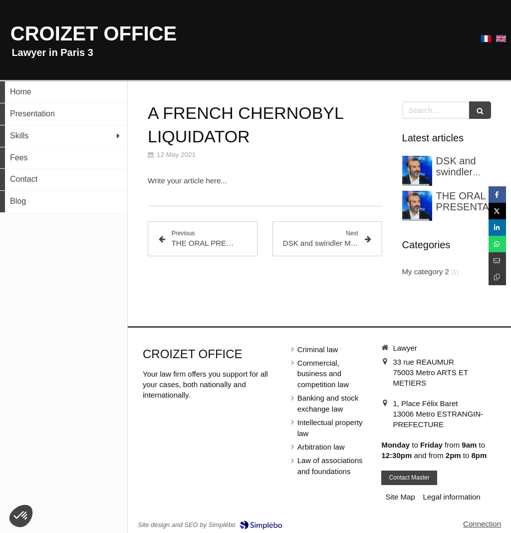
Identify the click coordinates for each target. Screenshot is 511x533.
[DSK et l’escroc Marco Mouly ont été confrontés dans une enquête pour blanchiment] (417, 171)
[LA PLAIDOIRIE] (417, 206)
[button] (21, 516)
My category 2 (425, 271)
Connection (482, 524)
